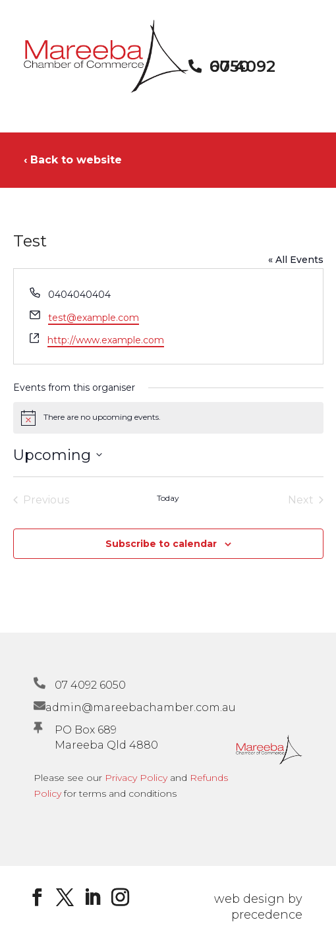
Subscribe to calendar (161, 544)
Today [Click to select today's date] (168, 498)
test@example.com (93, 318)
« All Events (295, 260)
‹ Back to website (73, 160)
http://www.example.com (105, 340)
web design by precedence (258, 907)
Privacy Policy (136, 778)
